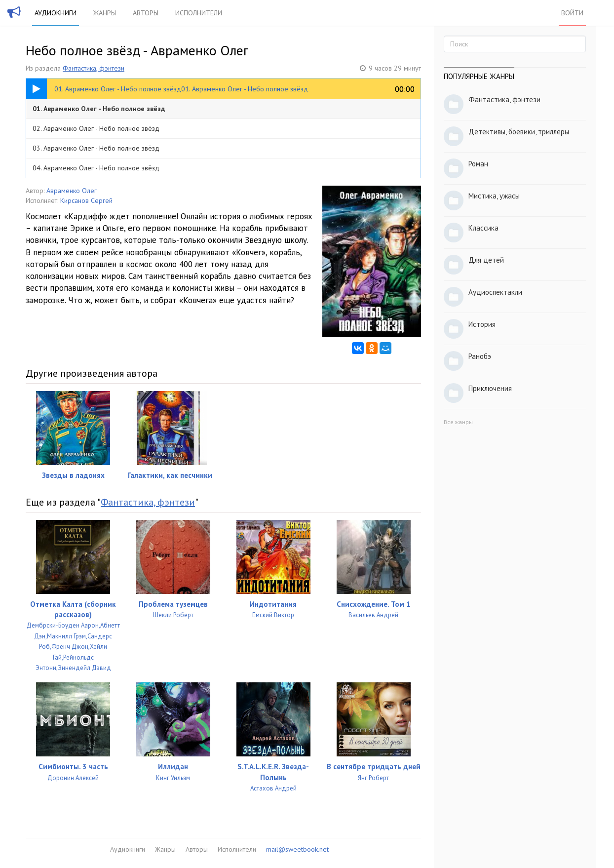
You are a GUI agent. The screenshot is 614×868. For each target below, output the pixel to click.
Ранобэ (479, 356)
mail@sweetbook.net (297, 849)
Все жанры (458, 422)
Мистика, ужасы (494, 195)
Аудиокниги (56, 12)
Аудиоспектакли (495, 292)
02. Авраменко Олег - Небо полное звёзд (96, 128)
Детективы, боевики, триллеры (518, 131)
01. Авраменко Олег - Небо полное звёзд (99, 108)
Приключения (490, 388)
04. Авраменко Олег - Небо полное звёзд (96, 167)
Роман (478, 163)
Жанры (104, 12)
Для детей (486, 260)
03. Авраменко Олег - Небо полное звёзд (96, 148)
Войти (572, 12)
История (482, 324)
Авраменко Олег (71, 190)
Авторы (145, 12)
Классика (483, 228)
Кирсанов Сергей (86, 200)
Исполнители (198, 12)
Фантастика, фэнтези (93, 68)
